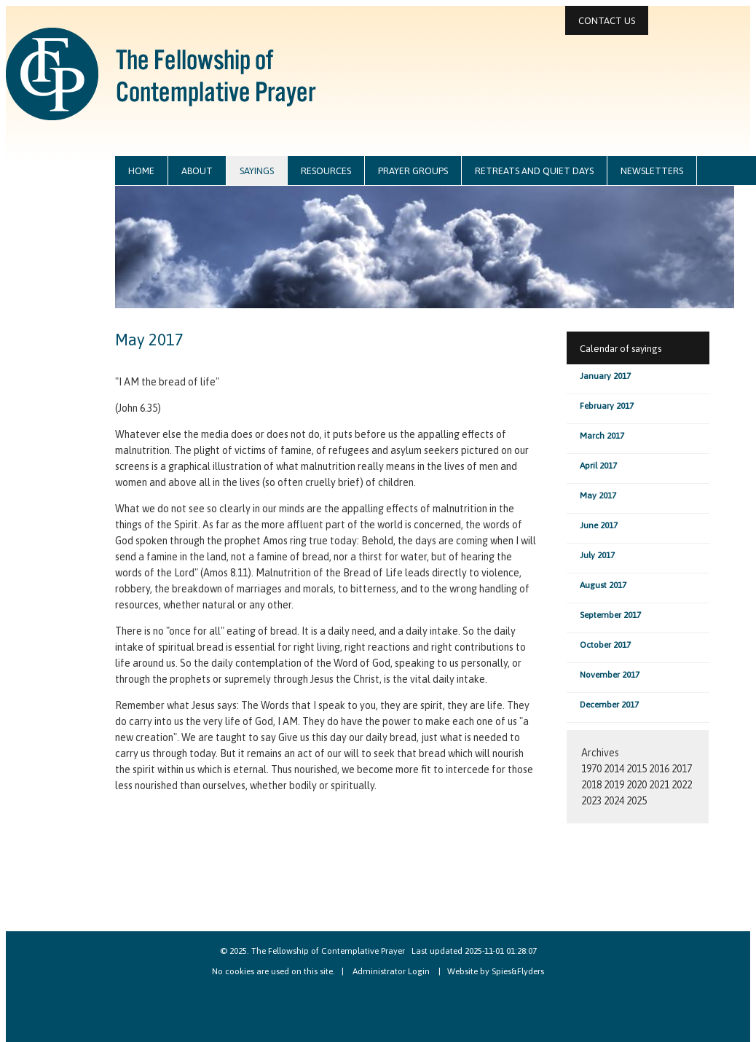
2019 (614, 785)
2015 (636, 769)
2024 (614, 801)
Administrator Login (391, 971)
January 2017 (605, 376)
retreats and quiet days (534, 170)
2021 (659, 785)
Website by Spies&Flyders (495, 971)
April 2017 (598, 466)
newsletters (652, 170)
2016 (659, 769)
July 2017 (597, 555)
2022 (682, 785)
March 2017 (602, 436)
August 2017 (603, 585)
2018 (591, 785)
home (141, 170)
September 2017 (610, 615)
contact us (606, 20)
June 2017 (599, 525)
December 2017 (609, 705)
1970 (591, 769)
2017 (682, 769)
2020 (636, 785)
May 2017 (598, 495)
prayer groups (413, 170)
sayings (257, 170)
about (197, 170)
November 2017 (609, 675)
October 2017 (605, 645)
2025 (636, 801)
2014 (614, 769)
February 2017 (607, 406)
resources (326, 170)
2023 (591, 801)
